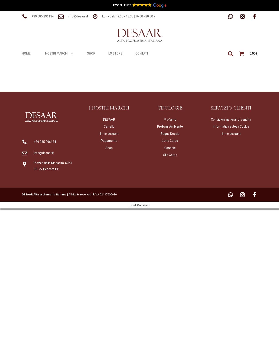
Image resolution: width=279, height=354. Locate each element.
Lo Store (115, 53)
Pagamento (109, 140)
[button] (38, 16)
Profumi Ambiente (170, 126)
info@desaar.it (44, 153)
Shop (91, 53)
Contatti (142, 53)
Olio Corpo (170, 155)
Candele (170, 148)
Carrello (109, 126)
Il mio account (109, 133)
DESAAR (109, 119)
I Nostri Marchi (59, 53)
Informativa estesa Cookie (231, 126)
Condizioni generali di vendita (231, 119)
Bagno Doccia (170, 133)
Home (26, 53)
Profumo (170, 119)
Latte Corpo (170, 140)
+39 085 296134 (45, 142)
